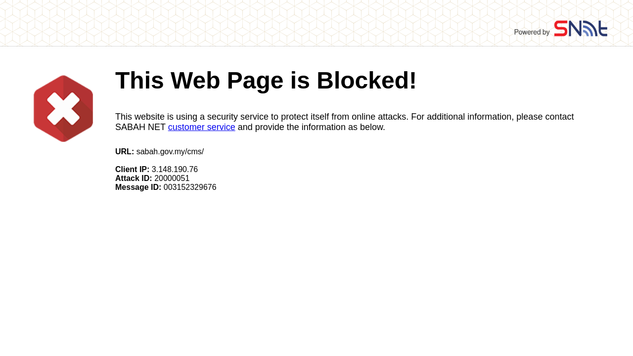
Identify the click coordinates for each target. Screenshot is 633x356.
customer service (201, 127)
